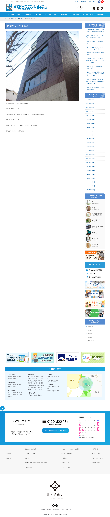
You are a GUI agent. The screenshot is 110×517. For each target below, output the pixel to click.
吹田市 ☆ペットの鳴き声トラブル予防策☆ (95, 67)
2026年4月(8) (90, 99)
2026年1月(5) (90, 111)
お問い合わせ (96, 462)
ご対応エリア (91, 1)
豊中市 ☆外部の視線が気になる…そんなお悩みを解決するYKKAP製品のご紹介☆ (95, 81)
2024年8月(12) (91, 178)
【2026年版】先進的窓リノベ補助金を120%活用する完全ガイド (95, 30)
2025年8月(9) (90, 131)
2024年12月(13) (91, 162)
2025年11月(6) (91, 119)
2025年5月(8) (90, 142)
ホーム (7, 18)
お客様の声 (27, 14)
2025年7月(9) (90, 135)
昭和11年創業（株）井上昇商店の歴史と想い (36, 462)
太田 (22, 18)
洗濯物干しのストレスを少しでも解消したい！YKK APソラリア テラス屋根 (95, 60)
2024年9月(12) (91, 174)
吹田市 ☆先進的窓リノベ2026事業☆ (95, 53)
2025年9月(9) (90, 127)
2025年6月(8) (90, 139)
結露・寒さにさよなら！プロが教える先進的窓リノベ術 (95, 36)
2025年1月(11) (91, 158)
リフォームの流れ (51, 14)
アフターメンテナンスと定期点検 (70, 449)
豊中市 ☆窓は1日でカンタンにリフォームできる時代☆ (95, 48)
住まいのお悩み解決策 (30, 449)
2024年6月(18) (91, 186)
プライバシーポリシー (99, 458)
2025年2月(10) (91, 154)
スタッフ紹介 (75, 14)
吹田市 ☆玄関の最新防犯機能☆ (95, 42)
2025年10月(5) (91, 123)
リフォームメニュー (14, 14)
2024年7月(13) (91, 182)
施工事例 (38, 14)
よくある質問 (96, 453)
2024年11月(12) (91, 166)
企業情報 (64, 14)
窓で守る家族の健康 (67, 453)
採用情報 (101, 14)
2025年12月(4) (91, 115)
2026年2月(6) (90, 107)
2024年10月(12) (91, 170)
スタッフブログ (15, 18)
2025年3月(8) (90, 150)
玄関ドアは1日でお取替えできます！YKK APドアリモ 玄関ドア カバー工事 (95, 73)
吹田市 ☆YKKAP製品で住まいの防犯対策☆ (95, 88)
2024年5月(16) (91, 190)
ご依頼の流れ (28, 467)
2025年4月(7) (90, 146)
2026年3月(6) (90, 103)
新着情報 (83, 1)
